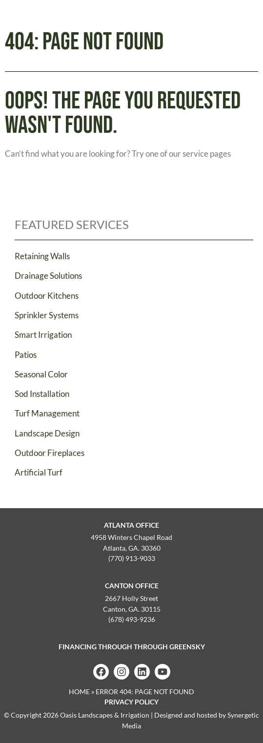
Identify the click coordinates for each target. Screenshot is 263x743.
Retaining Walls (42, 256)
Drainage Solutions (48, 275)
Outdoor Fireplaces (49, 453)
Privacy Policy (131, 702)
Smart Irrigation (43, 335)
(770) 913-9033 (131, 558)
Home (79, 691)
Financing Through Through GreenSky (132, 646)
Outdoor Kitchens (47, 295)
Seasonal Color (41, 374)
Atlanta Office (131, 525)
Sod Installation (42, 394)
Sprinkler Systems (47, 315)
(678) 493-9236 (131, 619)
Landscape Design (47, 433)
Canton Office (132, 585)
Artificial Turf (38, 472)
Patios (26, 355)
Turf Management (47, 413)
